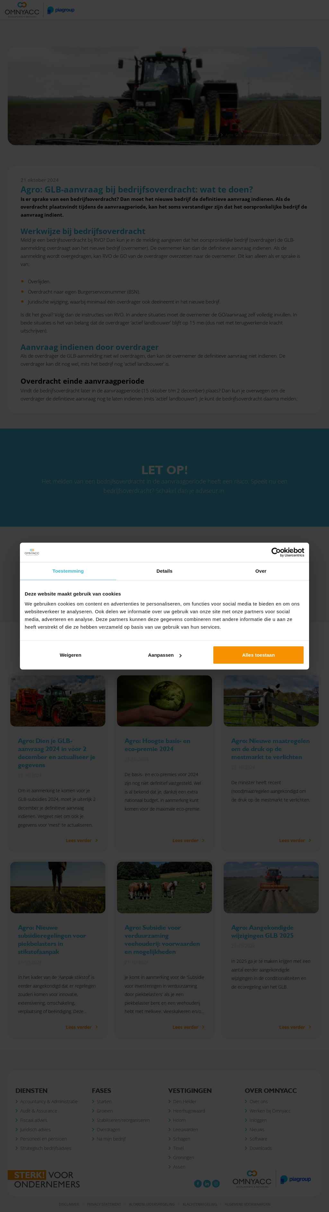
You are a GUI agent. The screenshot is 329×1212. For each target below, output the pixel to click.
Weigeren (70, 655)
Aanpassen (165, 655)
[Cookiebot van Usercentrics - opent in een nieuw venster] (276, 552)
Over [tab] (261, 570)
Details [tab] (164, 570)
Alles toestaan (258, 655)
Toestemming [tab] (68, 570)
